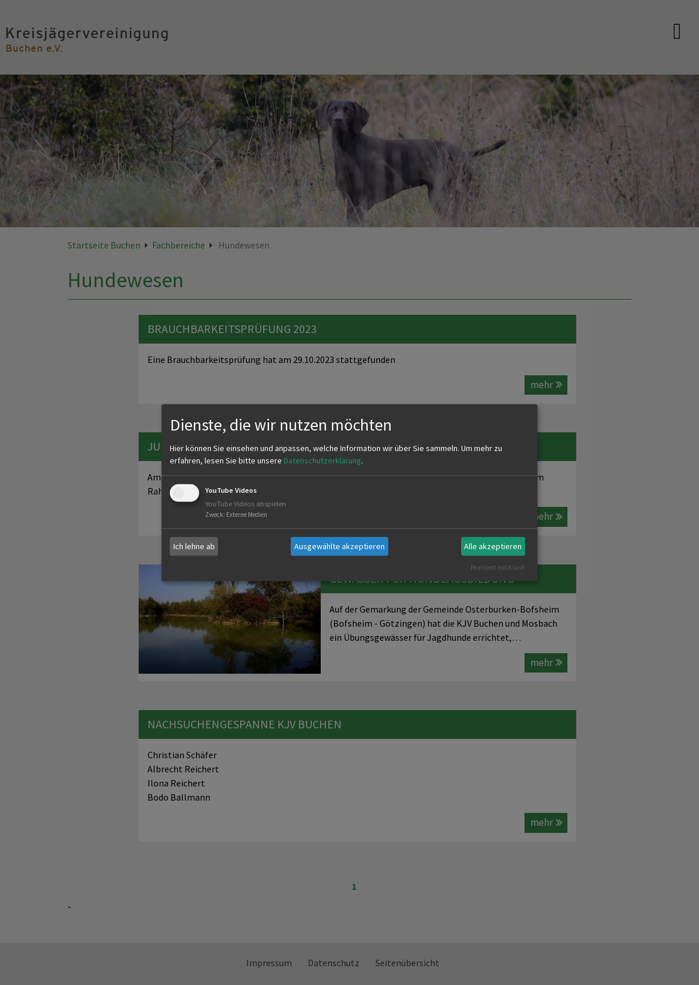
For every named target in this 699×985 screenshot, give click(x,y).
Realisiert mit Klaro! (498, 567)
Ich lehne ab (194, 546)
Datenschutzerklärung (322, 461)
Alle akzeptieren (493, 546)
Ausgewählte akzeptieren (339, 546)
